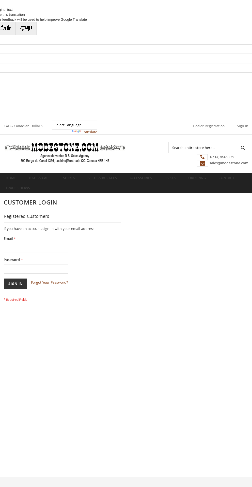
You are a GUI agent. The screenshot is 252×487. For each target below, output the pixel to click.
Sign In (242, 126)
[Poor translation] (26, 28)
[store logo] (65, 152)
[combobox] (208, 147)
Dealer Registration (209, 126)
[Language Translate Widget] (74, 125)
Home (12, 179)
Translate (84, 132)
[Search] (242, 147)
